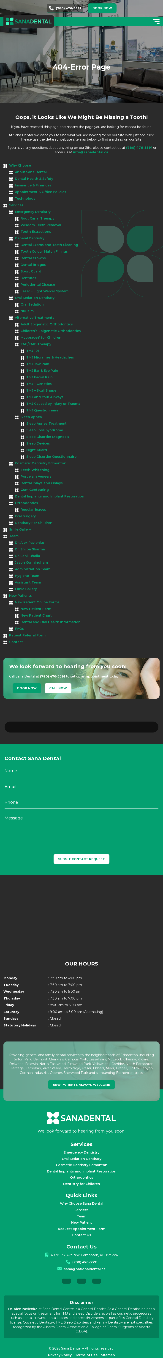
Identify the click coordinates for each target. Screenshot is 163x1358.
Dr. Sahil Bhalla (27, 556)
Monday (10, 966)
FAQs (19, 629)
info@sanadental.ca (90, 152)
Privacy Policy (60, 1343)
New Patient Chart (36, 615)
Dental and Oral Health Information (51, 622)
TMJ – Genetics (39, 384)
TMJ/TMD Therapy (36, 344)
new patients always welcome (81, 1072)
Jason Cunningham (31, 562)
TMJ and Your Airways (44, 397)
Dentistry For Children (33, 523)
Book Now (27, 688)
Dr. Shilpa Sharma (30, 549)
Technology (25, 198)
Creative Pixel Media (104, 1350)
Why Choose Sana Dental (81, 1191)
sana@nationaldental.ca (85, 1257)
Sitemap (108, 1343)
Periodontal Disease (38, 285)
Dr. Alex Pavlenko (29, 543)
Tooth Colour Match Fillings (44, 251)
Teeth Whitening (35, 470)
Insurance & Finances (33, 185)
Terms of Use (86, 1343)
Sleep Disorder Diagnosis (47, 437)
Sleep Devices (38, 443)
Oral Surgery (25, 516)
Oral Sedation (32, 304)
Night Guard (36, 450)
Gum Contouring (35, 490)
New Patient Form (36, 609)
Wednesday (13, 979)
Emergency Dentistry (33, 212)
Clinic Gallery (26, 589)
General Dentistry (29, 238)
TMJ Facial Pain (39, 377)
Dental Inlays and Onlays (42, 483)
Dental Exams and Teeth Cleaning (49, 245)
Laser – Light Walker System (44, 291)
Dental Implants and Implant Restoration (49, 496)
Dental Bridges (33, 265)
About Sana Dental (31, 172)
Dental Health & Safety (34, 179)
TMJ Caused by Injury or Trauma (53, 404)
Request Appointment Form (81, 1216)
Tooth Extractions (36, 232)
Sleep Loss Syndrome (44, 430)
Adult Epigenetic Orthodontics (47, 324)
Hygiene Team (27, 576)
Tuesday (11, 973)
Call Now (58, 688)
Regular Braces (33, 510)
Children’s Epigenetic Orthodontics (51, 331)
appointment (97, 676)
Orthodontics (26, 503)
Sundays (10, 1006)
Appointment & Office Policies (40, 192)
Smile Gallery (20, 529)
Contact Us (81, 1223)
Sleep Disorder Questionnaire (51, 457)
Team (14, 536)
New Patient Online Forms (37, 602)
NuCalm (27, 311)
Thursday (11, 986)
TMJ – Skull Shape (41, 390)
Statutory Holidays (19, 1013)
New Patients (20, 596)
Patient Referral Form (27, 635)
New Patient (81, 1210)
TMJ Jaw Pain (37, 364)
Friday (8, 993)
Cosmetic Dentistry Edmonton (40, 463)
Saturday (11, 999)
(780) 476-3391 (65, 8)
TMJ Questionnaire (42, 410)
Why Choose (20, 165)
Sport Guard (31, 271)
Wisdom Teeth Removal (41, 225)
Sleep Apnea (31, 417)
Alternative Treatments (34, 318)
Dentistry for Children (81, 1172)
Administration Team (32, 569)
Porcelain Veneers (36, 476)
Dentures (28, 278)
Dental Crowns (33, 258)
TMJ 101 (32, 351)
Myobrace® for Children (41, 337)
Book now (102, 8)
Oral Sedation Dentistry (34, 298)
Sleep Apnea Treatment (46, 423)
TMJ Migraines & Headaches (50, 357)
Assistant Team (28, 582)
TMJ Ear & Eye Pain (42, 371)
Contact (16, 642)
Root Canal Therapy (37, 218)
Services (16, 205)
